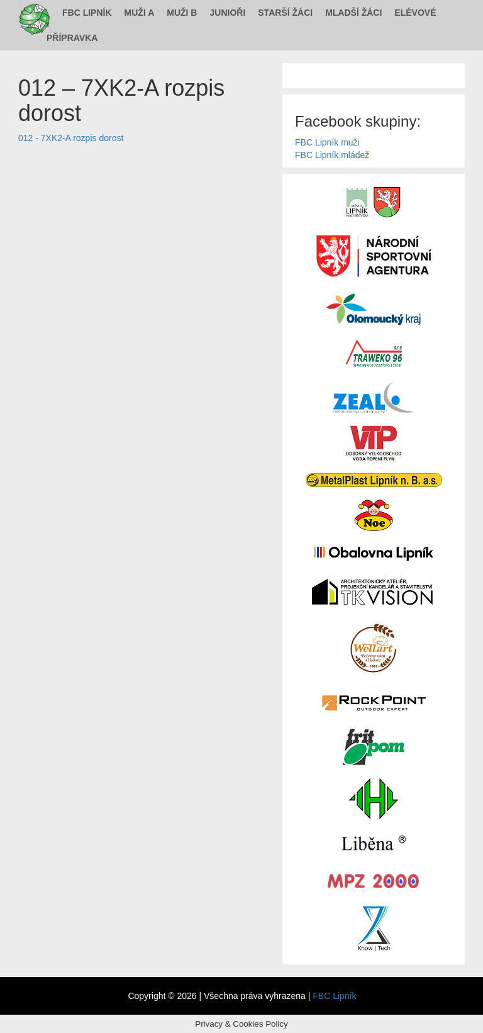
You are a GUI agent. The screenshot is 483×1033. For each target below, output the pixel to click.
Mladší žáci (353, 13)
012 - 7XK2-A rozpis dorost (70, 138)
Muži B (182, 13)
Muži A (140, 13)
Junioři (227, 13)
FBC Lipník (87, 13)
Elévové (415, 13)
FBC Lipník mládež (332, 155)
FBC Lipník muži (327, 142)
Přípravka (72, 38)
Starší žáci (285, 13)
